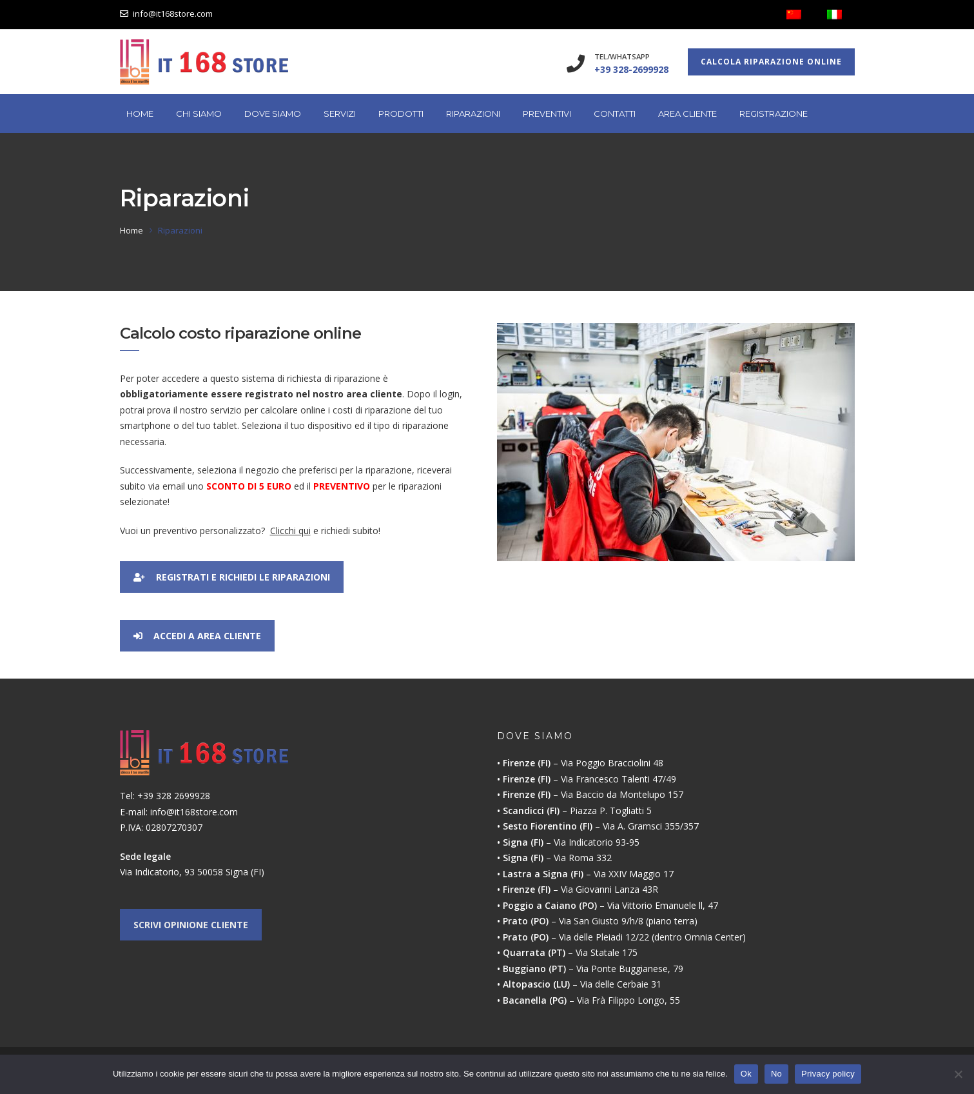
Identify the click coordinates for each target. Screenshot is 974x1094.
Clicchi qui (290, 530)
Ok (746, 1074)
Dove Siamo (272, 113)
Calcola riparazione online (771, 61)
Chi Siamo (199, 113)
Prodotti (401, 113)
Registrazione (773, 113)
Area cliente (687, 113)
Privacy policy (828, 1074)
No (776, 1074)
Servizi (340, 113)
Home (139, 113)
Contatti (615, 113)
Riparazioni (473, 113)
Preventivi (547, 113)
